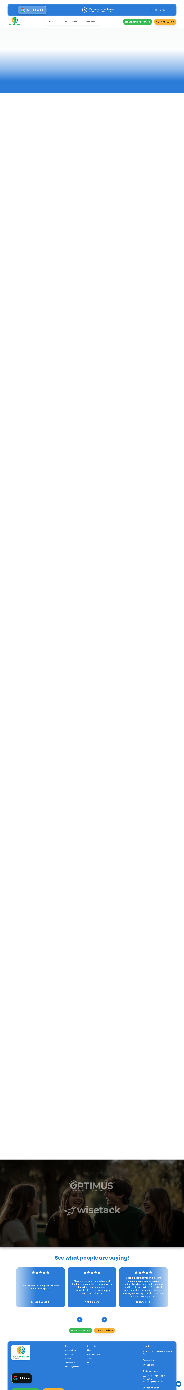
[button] (53, 22)
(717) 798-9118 (148, 1365)
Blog (89, 1350)
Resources (90, 22)
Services (51, 22)
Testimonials (70, 1362)
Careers (90, 1358)
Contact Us (91, 1346)
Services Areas (70, 22)
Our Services (70, 1350)
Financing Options (72, 1366)
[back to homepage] (15, 22)
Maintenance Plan (94, 1354)
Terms (147, 177)
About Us (69, 1354)
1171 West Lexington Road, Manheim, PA (157, 1352)
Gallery (68, 1358)
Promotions (91, 1362)
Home (35, 39)
